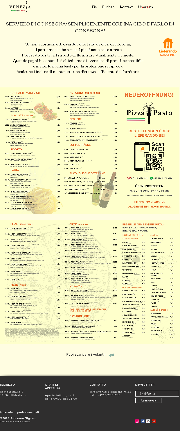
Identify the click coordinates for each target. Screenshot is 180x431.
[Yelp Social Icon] (154, 421)
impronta (6, 412)
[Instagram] (137, 421)
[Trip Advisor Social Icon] (148, 421)
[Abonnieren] (148, 400)
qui (111, 354)
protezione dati (28, 412)
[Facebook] (143, 421)
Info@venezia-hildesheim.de (110, 391)
